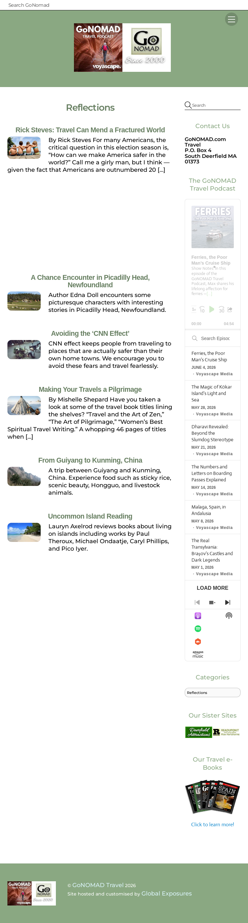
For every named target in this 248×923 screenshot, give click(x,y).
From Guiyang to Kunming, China (90, 460)
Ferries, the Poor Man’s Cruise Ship (209, 356)
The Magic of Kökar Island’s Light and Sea (211, 393)
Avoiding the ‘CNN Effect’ (90, 333)
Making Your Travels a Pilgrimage (90, 389)
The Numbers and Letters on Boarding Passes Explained (211, 473)
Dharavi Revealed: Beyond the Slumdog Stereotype (212, 433)
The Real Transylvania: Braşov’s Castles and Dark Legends (212, 550)
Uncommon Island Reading (90, 516)
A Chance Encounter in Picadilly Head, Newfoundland (90, 281)
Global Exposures (166, 893)
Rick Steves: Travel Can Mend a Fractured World (90, 130)
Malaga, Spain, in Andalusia (208, 510)
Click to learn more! (213, 803)
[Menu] (231, 19)
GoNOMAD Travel (98, 885)
